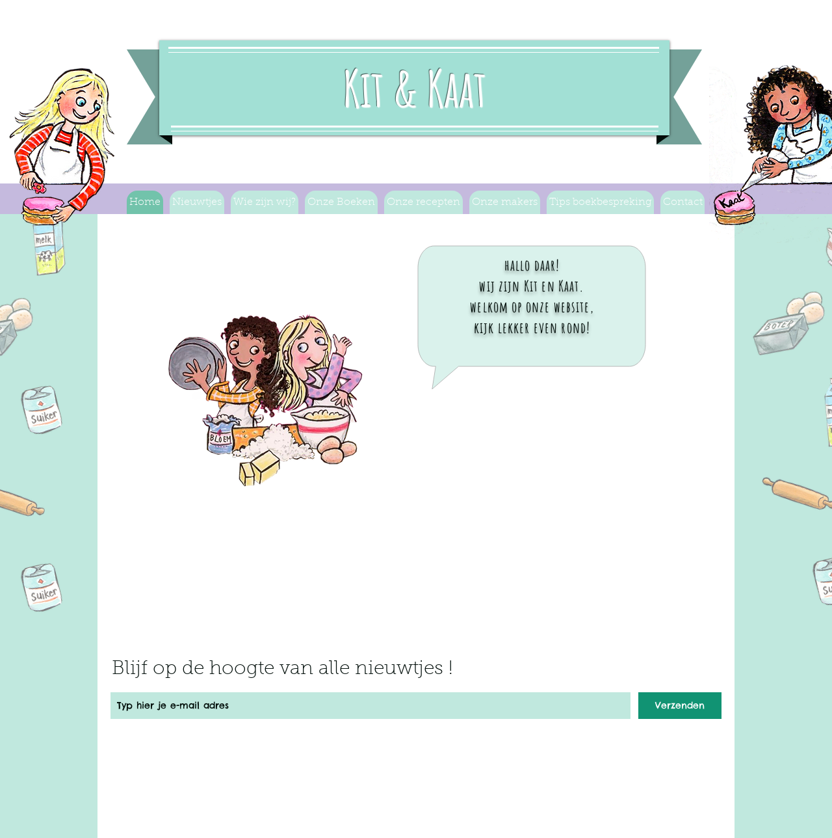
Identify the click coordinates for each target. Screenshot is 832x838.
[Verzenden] (680, 705)
